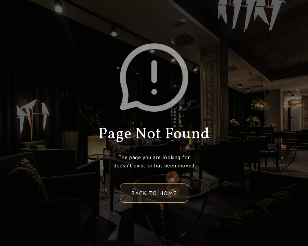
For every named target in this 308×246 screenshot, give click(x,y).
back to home (154, 193)
